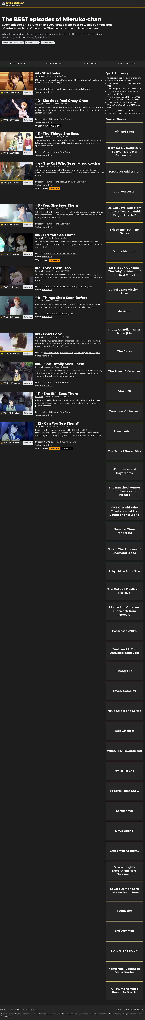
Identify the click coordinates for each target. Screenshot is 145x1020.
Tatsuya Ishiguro (51, 152)
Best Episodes (17, 64)
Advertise (19, 1009)
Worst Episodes (54, 64)
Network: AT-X (32, 43)
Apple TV (55, 126)
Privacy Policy (32, 1009)
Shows (3, 1009)
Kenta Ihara (47, 92)
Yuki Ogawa (84, 89)
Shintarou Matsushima (54, 89)
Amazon (55, 188)
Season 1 (39, 76)
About (10, 1009)
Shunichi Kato (71, 89)
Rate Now (28, 93)
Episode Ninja (139, 1009)
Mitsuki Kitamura (51, 119)
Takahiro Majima (51, 182)
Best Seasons (90, 64)
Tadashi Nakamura (52, 313)
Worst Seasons (126, 64)
